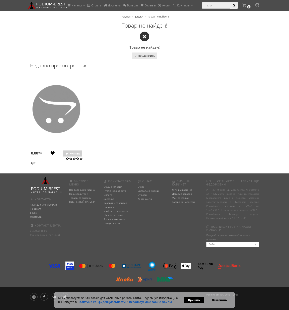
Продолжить (144, 56)
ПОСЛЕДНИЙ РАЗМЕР (82, 202)
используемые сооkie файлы (150, 302)
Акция (164, 5)
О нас (141, 186)
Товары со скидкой (80, 198)
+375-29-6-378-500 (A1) (43, 204)
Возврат (130, 5)
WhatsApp (36, 216)
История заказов (182, 194)
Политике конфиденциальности (101, 302)
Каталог (76, 5)
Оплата (94, 5)
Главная (125, 16)
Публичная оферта (115, 191)
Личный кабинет (182, 190)
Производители (78, 194)
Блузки (139, 16)
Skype (33, 212)
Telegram (35, 208)
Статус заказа (112, 223)
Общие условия (113, 186)
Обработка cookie (114, 215)
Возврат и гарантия (115, 203)
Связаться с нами (148, 191)
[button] (246, 5)
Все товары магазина (82, 190)
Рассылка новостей (183, 202)
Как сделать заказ (114, 219)
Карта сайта (145, 199)
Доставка (112, 5)
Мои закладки (180, 198)
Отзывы (148, 5)
